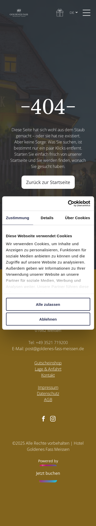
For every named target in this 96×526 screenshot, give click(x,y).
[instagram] (53, 419)
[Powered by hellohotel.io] (48, 474)
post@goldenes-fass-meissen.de (54, 348)
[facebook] (43, 419)
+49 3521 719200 (52, 342)
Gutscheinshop (48, 363)
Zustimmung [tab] (17, 217)
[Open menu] (86, 13)
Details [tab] (47, 217)
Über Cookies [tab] (77, 217)
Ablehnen (48, 319)
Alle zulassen (48, 304)
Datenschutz (48, 393)
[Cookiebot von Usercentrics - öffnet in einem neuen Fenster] (68, 203)
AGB (48, 399)
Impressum (48, 387)
